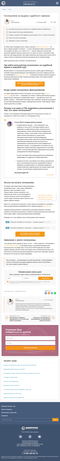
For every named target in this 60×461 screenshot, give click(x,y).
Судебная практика (20, 291)
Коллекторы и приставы (9, 412)
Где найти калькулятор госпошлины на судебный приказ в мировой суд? (30, 29)
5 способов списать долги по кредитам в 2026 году (17, 389)
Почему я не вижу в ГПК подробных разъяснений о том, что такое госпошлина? (32, 35)
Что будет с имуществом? (11, 377)
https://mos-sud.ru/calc (22, 75)
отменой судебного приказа (12, 245)
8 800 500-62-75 (29, 4)
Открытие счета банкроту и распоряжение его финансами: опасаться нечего (40, 319)
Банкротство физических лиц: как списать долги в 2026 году (20, 365)
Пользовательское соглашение (30, 442)
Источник (49, 175)
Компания (4, 415)
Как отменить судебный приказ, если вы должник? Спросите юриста (30, 84)
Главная (4, 9)
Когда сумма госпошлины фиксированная (21, 32)
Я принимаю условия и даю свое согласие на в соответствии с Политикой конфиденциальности (29, 282)
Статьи (9, 9)
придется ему (47, 206)
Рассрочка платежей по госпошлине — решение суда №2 (27, 228)
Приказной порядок (42, 47)
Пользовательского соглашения (25, 281)
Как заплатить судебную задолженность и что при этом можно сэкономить (45, 197)
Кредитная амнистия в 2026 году (12, 393)
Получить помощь (30, 347)
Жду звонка (45, 278)
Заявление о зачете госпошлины (18, 40)
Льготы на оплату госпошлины (17, 38)
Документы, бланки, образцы (11, 385)
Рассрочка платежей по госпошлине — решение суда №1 (27, 222)
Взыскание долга (9, 291)
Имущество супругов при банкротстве (14, 397)
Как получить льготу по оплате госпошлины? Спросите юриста (30, 234)
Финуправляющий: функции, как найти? (14, 369)
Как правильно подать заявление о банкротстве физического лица (22, 373)
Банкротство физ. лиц (8, 406)
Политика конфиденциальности (30, 441)
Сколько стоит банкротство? (11, 381)
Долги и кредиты (6, 409)
